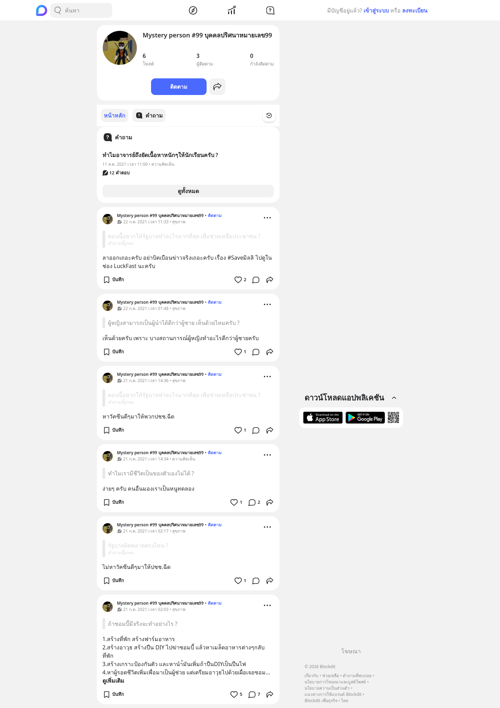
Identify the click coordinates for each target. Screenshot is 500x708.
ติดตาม (179, 86)
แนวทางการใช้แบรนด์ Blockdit (333, 694)
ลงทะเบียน (414, 10)
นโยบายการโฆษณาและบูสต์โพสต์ (335, 682)
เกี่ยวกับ (311, 676)
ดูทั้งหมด (188, 191)
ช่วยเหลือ (330, 676)
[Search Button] (57, 10)
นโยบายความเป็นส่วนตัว (327, 688)
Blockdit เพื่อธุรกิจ (321, 700)
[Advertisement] (351, 540)
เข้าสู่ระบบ (376, 10)
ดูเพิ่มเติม (113, 680)
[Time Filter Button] (273, 115)
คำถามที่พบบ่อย (357, 676)
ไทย (344, 700)
